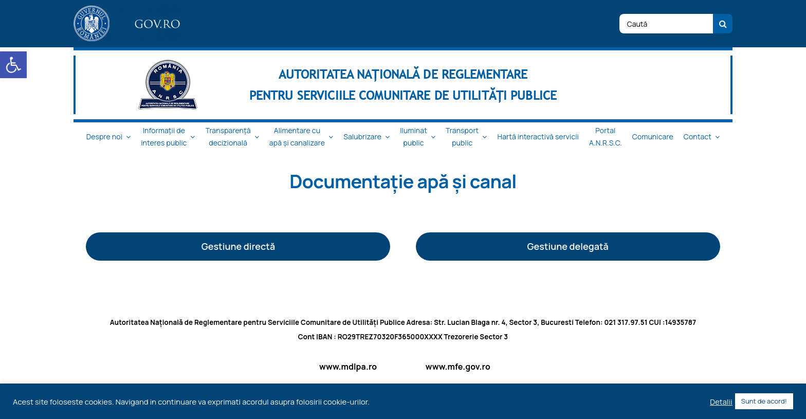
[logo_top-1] (129, 9)
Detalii (721, 401)
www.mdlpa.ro (348, 366)
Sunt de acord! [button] (764, 401)
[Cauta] (722, 23)
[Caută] (666, 23)
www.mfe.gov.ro (458, 366)
